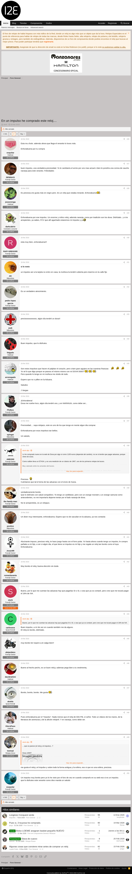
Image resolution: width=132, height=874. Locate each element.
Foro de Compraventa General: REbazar (41, 833)
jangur (122, 849)
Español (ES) (8, 868)
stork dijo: (26, 450)
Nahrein (12, 841)
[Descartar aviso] (128, 33)
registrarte (48, 42)
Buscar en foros (22, 27)
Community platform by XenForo (66, 873)
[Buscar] (125, 23)
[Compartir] (124, 139)
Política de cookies (113, 868)
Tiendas (23, 23)
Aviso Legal (83, 868)
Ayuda (124, 868)
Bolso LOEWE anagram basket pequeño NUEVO (40, 831)
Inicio (5, 23)
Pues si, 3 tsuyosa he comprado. (25, 823)
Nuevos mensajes (8, 27)
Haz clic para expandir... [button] (75, 471)
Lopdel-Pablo (13, 849)
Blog (14, 23)
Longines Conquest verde (21, 815)
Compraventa (36, 23)
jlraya (11, 825)
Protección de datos (96, 868)
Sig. (21, 134)
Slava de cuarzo (29, 839)
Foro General (30, 818)
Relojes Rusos (30, 841)
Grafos (49, 23)
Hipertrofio (12, 833)
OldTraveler (120, 841)
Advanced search (36, 27)
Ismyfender (120, 817)
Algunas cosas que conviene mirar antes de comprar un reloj (38, 846)
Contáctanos (72, 868)
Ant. (5, 134)
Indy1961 (12, 818)
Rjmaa (122, 825)
